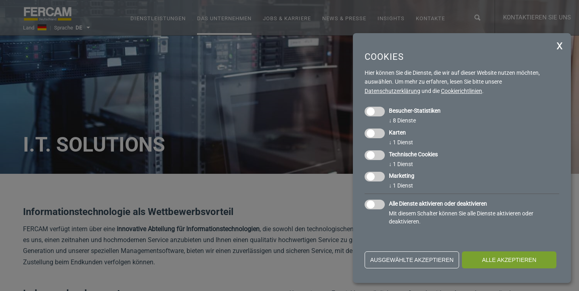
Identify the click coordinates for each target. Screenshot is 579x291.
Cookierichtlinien (461, 91)
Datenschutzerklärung (392, 91)
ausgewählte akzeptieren (412, 260)
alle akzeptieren (509, 260)
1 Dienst (401, 142)
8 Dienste (402, 120)
